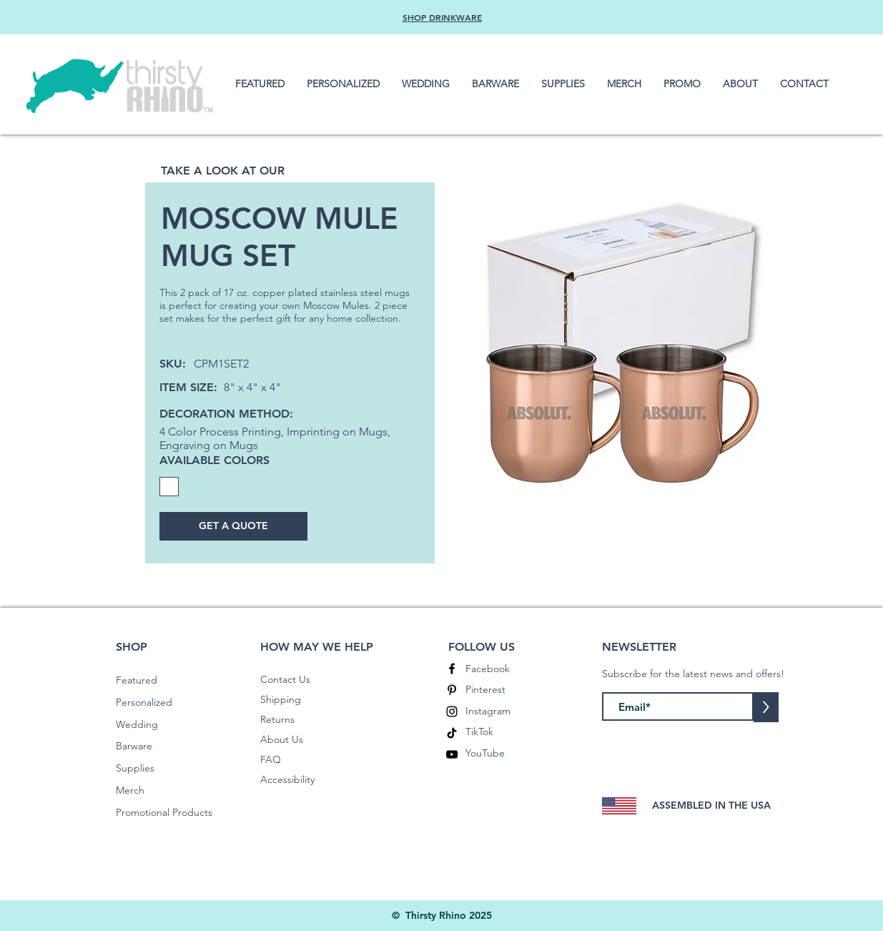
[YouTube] (452, 754)
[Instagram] (452, 711)
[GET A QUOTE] (233, 526)
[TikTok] (452, 733)
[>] (766, 707)
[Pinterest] (452, 690)
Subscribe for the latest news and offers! (693, 673)
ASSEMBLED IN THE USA (711, 805)
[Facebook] (452, 668)
